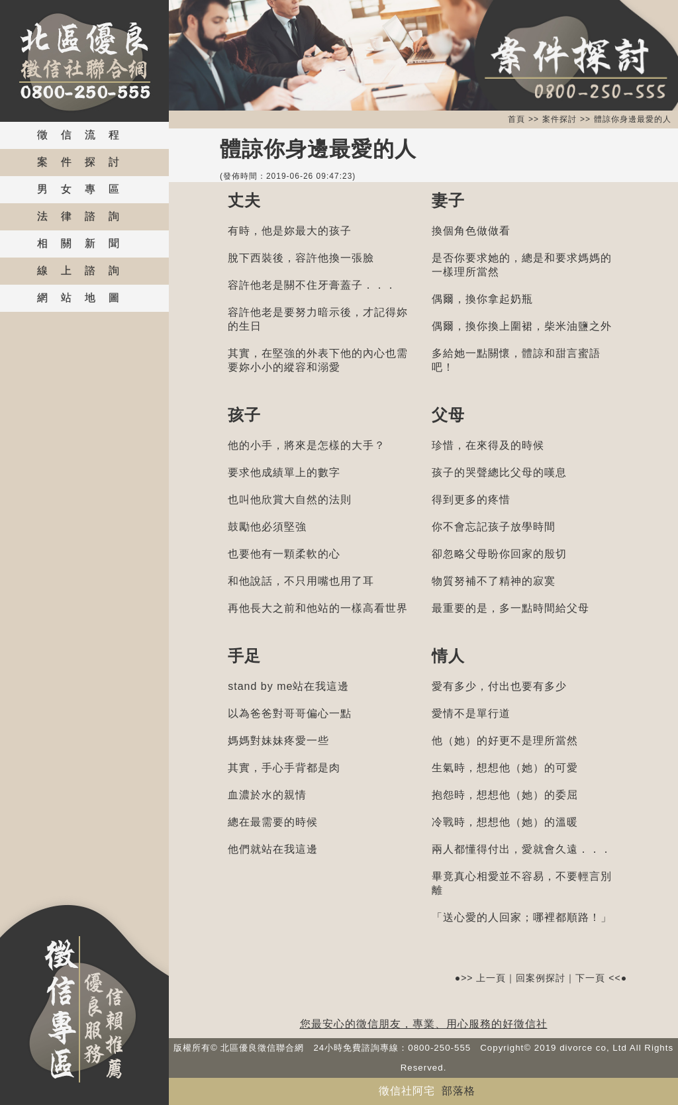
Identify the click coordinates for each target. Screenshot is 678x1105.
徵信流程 (84, 134)
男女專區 (84, 189)
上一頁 (491, 978)
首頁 (516, 119)
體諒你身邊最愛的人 (632, 119)
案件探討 (84, 162)
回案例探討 (540, 978)
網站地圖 (84, 297)
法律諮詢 (84, 216)
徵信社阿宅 (407, 1090)
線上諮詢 (84, 270)
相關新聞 (84, 243)
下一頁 (590, 978)
